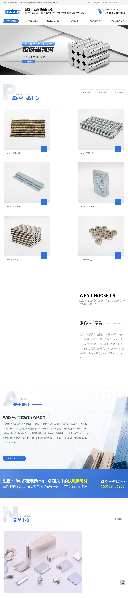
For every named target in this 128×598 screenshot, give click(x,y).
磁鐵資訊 (74, 21)
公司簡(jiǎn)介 (32, 21)
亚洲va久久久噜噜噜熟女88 (41, 596)
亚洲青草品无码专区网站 (85, 593)
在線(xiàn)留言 (96, 21)
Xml (123, 3)
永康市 (99, 577)
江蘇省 (57, 577)
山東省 (81, 577)
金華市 (52, 577)
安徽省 (93, 577)
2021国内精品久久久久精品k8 (108, 593)
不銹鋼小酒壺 (32, 558)
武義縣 (87, 577)
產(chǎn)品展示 (53, 21)
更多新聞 (117, 454)
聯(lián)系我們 (117, 21)
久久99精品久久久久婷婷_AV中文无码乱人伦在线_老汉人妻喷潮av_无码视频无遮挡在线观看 (37, 593)
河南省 (63, 577)
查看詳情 (14, 393)
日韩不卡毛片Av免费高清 (20, 596)
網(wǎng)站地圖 (111, 3)
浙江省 (45, 577)
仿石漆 (21, 558)
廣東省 (75, 577)
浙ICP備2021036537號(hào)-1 (79, 585)
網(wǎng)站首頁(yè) (11, 21)
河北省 (69, 577)
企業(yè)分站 (95, 3)
